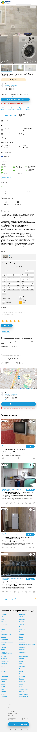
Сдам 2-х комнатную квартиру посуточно (12, 533)
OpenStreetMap (29, 388)
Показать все (5, 177)
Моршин (21, 679)
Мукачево (22, 666)
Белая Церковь (23, 656)
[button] (19, 378)
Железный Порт (23, 689)
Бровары (21, 658)
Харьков (21, 621)
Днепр (7, 599)
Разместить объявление (20, 724)
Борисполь (22, 681)
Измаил (21, 663)
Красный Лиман (23, 694)
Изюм (21, 671)
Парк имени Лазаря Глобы (6, 342)
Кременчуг (22, 647)
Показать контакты (9, 91)
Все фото (4, 61)
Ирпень (21, 686)
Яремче (21, 684)
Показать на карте (9, 96)
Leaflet (22, 388)
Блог (9, 709)
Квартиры (13, 599)
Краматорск (22, 652)
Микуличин (22, 627)
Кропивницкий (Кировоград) (27, 644)
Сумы (20, 632)
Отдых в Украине (12, 711)
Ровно (21, 637)
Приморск (22, 676)
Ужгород (21, 624)
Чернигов (22, 639)
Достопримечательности (14, 707)
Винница (21, 634)
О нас (9, 704)
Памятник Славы (24, 342)
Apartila (3, 599)
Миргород (22, 669)
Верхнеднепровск (24, 696)
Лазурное (21, 691)
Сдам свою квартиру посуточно (9, 445)
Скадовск (22, 619)
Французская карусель (4, 347)
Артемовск (22, 649)
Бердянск (22, 614)
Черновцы (22, 642)
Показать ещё (5, 331)
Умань (21, 661)
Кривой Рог (22, 629)
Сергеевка (22, 674)
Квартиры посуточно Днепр (10, 116)
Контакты (10, 715)
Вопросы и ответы (13, 713)
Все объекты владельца (11, 85)
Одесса (21, 616)
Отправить (6, 325)
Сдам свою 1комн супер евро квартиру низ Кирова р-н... (12, 579)
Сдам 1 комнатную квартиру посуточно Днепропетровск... (11, 490)
